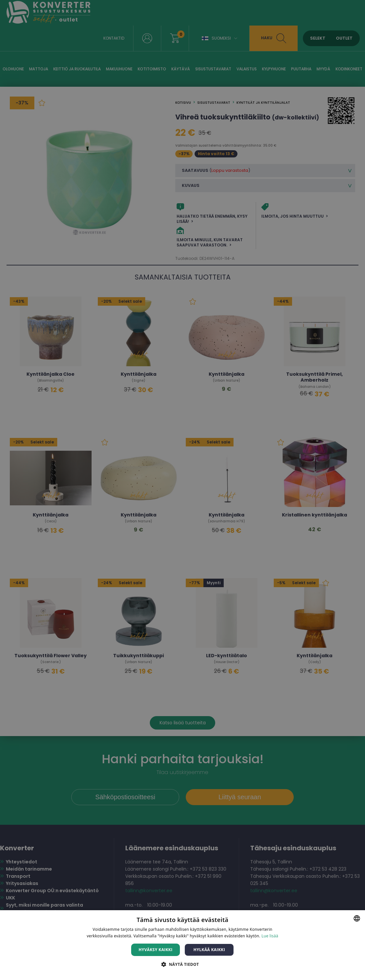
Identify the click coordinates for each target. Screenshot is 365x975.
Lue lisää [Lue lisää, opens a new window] (269, 936)
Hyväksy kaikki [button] (156, 949)
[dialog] (182, 487)
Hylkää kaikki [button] (209, 949)
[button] (182, 964)
